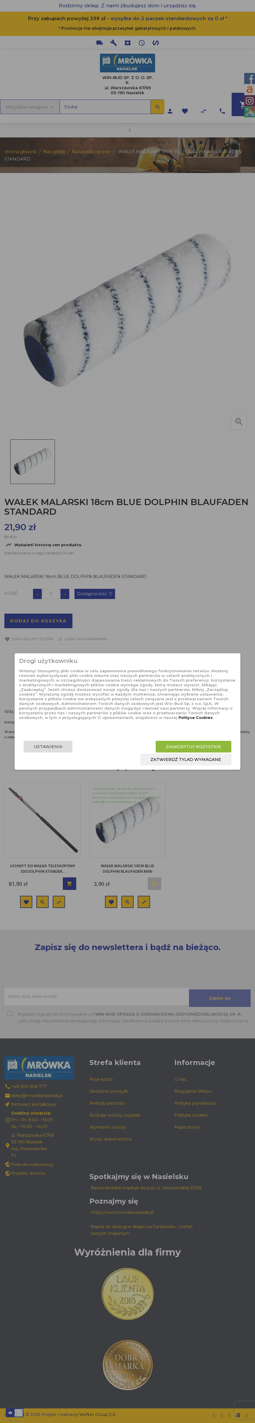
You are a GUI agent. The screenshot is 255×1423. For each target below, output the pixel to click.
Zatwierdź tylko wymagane (175, 760)
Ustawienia (59, 747)
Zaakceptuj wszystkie (182, 747)
